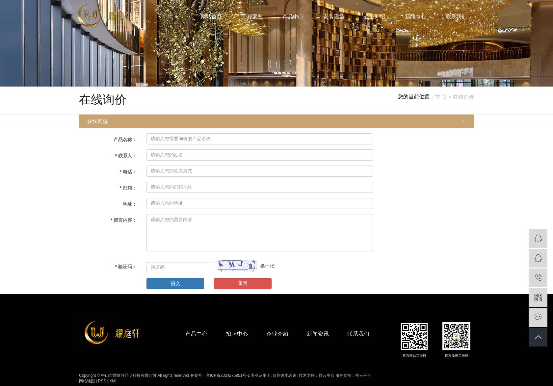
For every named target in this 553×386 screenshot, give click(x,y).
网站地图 (87, 381)
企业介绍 (374, 16)
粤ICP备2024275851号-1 (228, 375)
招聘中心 (237, 334)
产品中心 (292, 16)
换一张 (267, 266)
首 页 (441, 97)
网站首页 (211, 16)
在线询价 (97, 121)
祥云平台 (326, 375)
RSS (102, 381)
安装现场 (333, 16)
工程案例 (252, 16)
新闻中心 (415, 16)
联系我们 (456, 16)
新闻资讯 (318, 334)
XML (113, 381)
